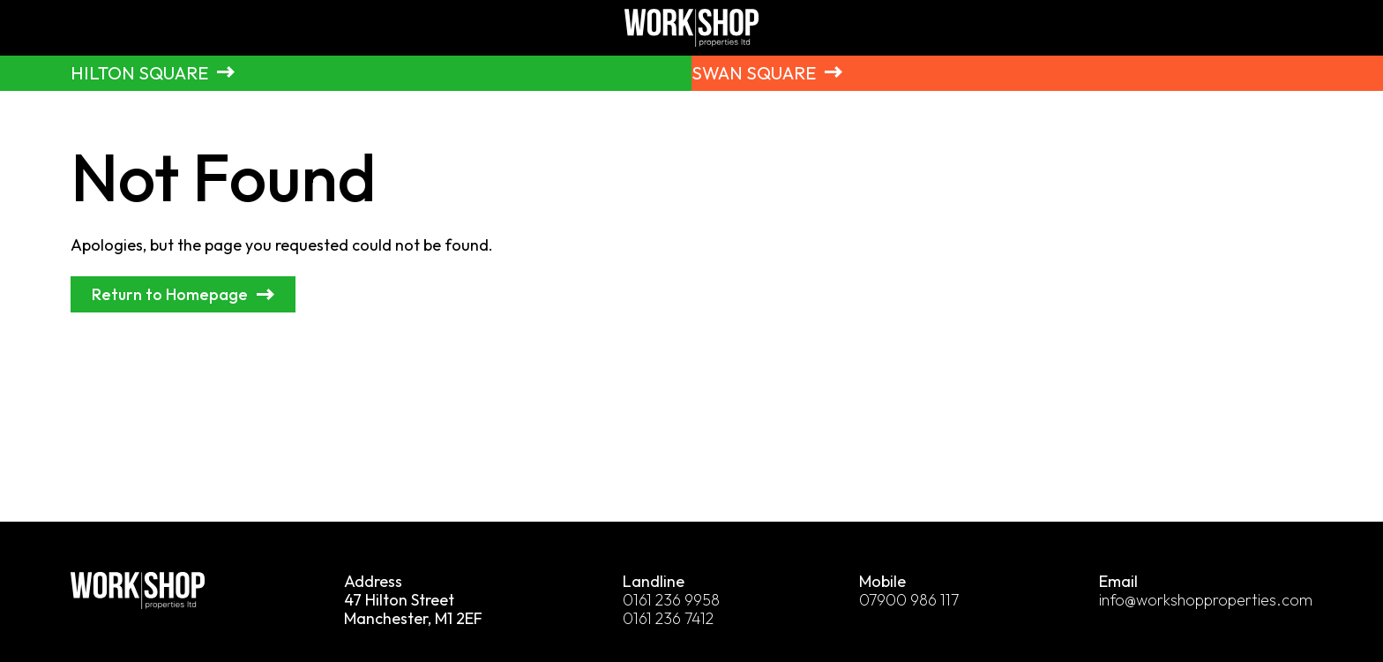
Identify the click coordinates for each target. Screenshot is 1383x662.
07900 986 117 (910, 600)
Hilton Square (140, 73)
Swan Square (754, 73)
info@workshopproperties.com (1206, 600)
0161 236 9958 (672, 600)
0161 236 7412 (669, 619)
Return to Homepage (170, 295)
